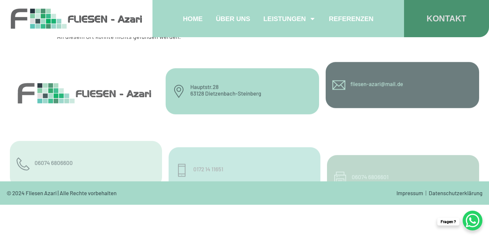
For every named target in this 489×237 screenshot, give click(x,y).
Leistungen (289, 18)
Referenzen (351, 18)
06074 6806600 (54, 174)
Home (193, 18)
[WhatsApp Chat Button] (472, 220)
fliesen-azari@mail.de (376, 74)
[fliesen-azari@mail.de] (338, 76)
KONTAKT (446, 18)
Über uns (233, 18)
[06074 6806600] (23, 175)
